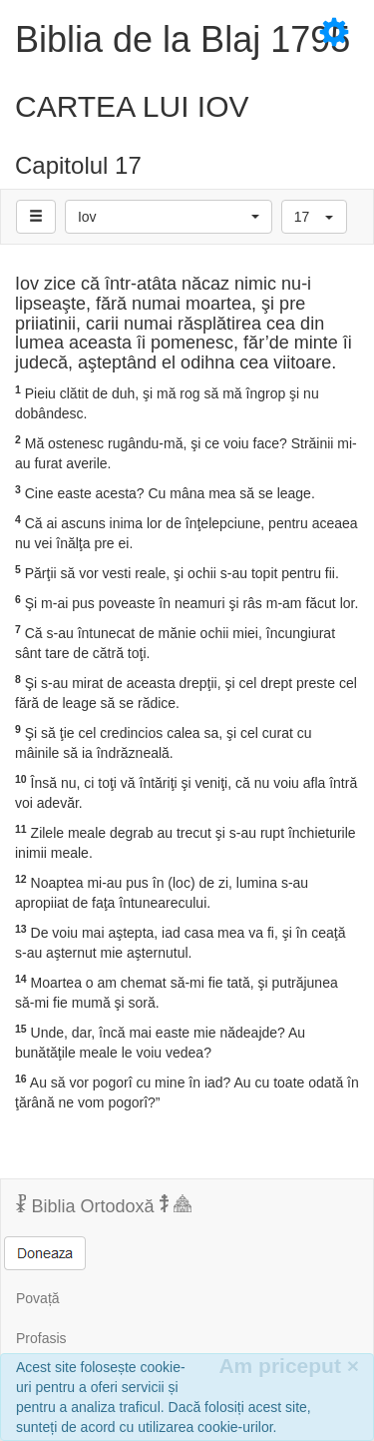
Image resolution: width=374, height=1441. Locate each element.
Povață (38, 1298)
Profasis (41, 1338)
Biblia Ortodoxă (103, 1205)
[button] (168, 217)
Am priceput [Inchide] (288, 1365)
